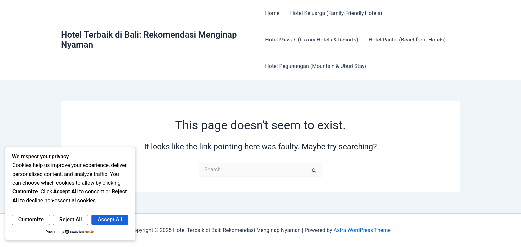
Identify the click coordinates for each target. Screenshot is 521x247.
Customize (31, 219)
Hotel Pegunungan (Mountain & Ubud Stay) (315, 66)
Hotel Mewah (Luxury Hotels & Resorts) (311, 40)
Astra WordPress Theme (361, 230)
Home (272, 13)
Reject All (70, 219)
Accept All (110, 219)
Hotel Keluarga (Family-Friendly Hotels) (336, 13)
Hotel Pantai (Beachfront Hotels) (407, 40)
